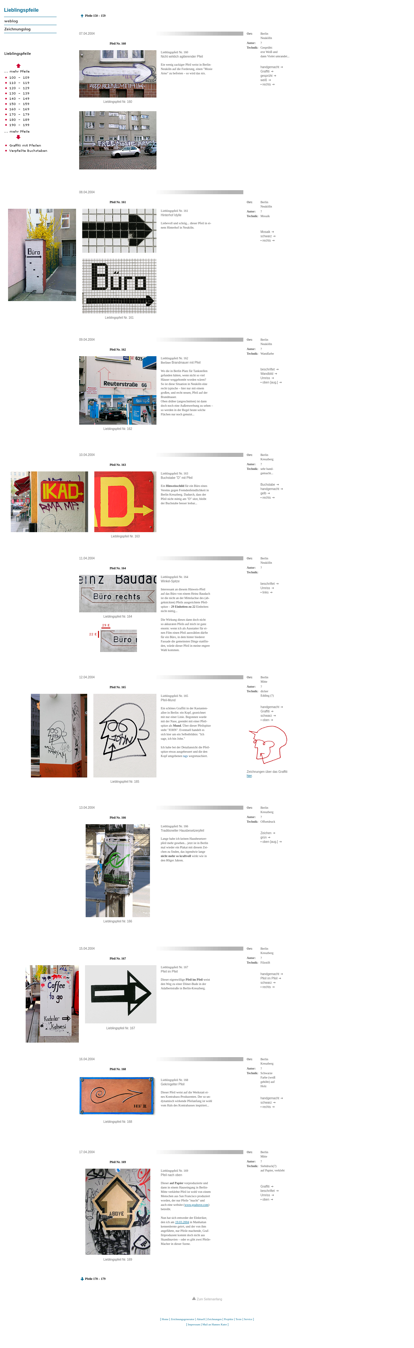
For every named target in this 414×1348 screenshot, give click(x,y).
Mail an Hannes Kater (215, 1324)
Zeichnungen (214, 1319)
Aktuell (201, 1319)
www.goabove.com (196, 1204)
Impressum (194, 1324)
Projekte (228, 1319)
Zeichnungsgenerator (182, 1319)
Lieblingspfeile (21, 10)
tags (185, 756)
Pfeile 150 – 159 (95, 15)
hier (249, 775)
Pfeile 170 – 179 (95, 1278)
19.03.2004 (182, 1222)
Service (248, 1319)
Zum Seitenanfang (207, 1299)
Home (165, 1319)
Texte (239, 1319)
